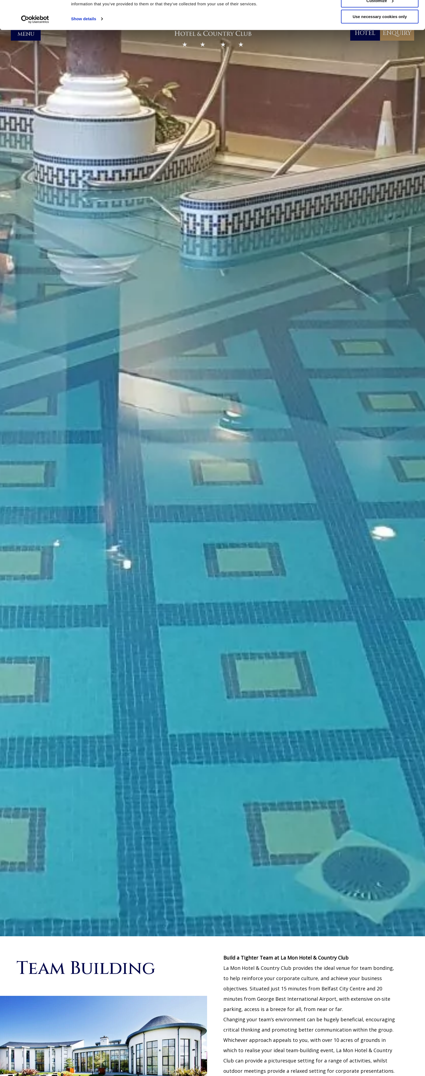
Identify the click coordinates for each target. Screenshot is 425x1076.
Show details (83, 47)
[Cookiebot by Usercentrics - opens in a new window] (35, 48)
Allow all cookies (379, 13)
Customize (380, 29)
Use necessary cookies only (380, 45)
